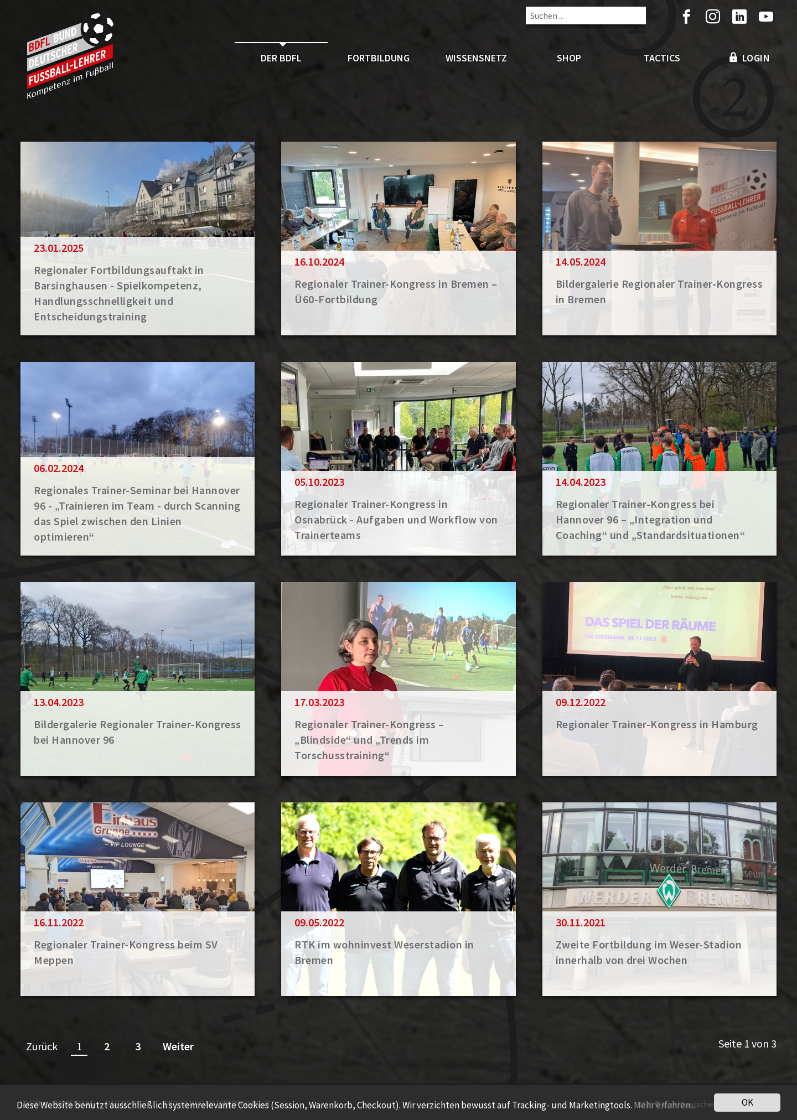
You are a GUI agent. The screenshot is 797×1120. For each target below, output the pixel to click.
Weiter (178, 1046)
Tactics (662, 57)
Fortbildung (379, 57)
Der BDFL (281, 57)
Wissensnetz (476, 57)
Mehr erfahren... (664, 1107)
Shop (569, 57)
